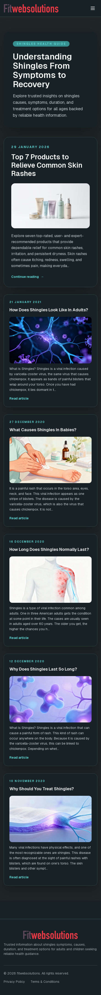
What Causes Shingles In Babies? (42, 429)
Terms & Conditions (45, 982)
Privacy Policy (14, 982)
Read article (19, 398)
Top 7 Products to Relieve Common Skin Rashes (46, 165)
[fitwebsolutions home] (45, 8)
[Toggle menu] (92, 8)
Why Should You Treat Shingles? (41, 788)
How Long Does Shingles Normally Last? (49, 549)
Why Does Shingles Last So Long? (43, 669)
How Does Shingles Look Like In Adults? (48, 309)
